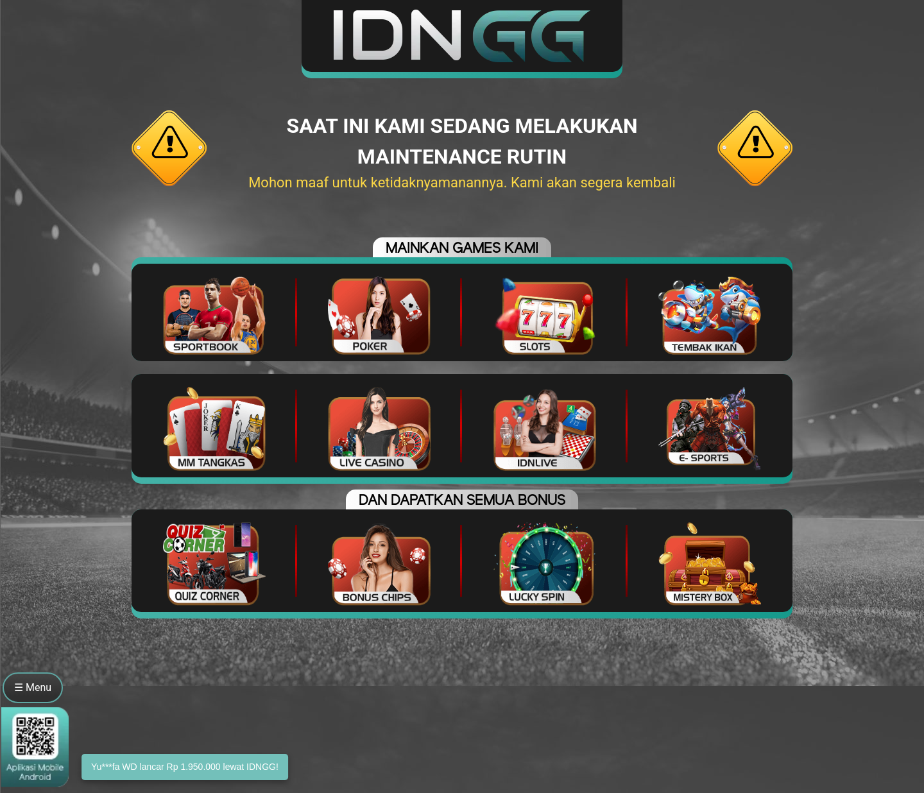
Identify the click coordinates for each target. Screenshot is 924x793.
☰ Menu (32, 687)
